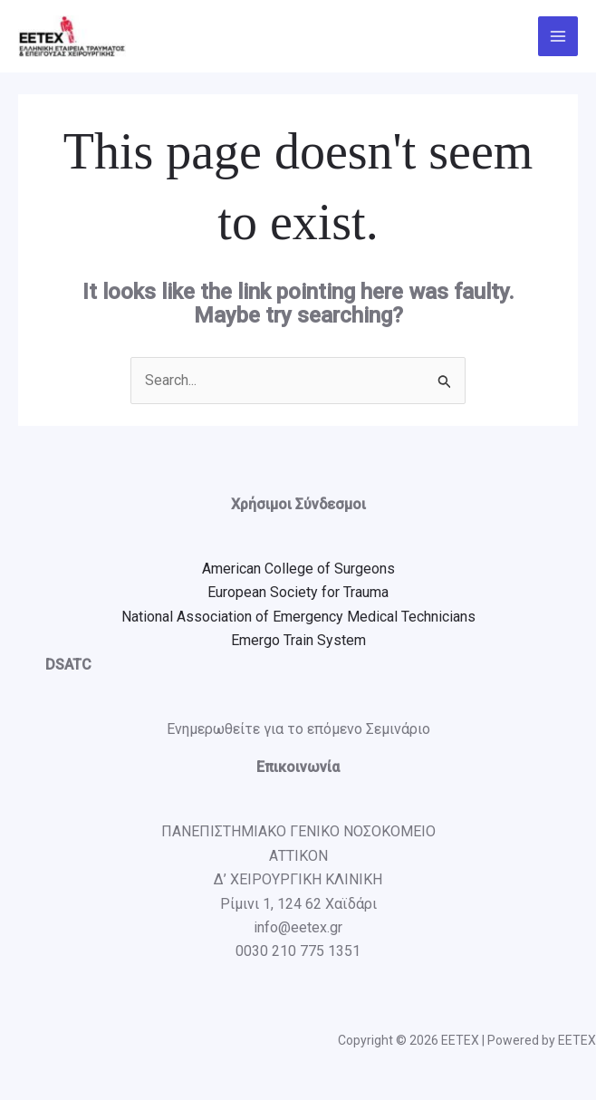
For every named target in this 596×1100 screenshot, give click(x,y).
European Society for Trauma (298, 593)
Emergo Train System (298, 640)
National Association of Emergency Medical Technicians (298, 616)
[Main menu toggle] (558, 36)
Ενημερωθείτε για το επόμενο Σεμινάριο (298, 729)
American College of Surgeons (298, 568)
